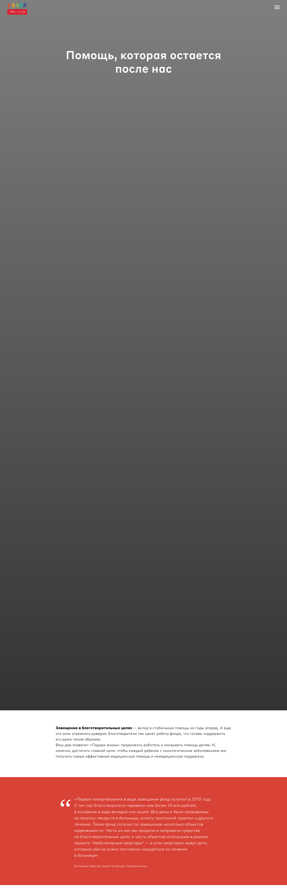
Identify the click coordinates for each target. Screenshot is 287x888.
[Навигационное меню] (277, 7)
